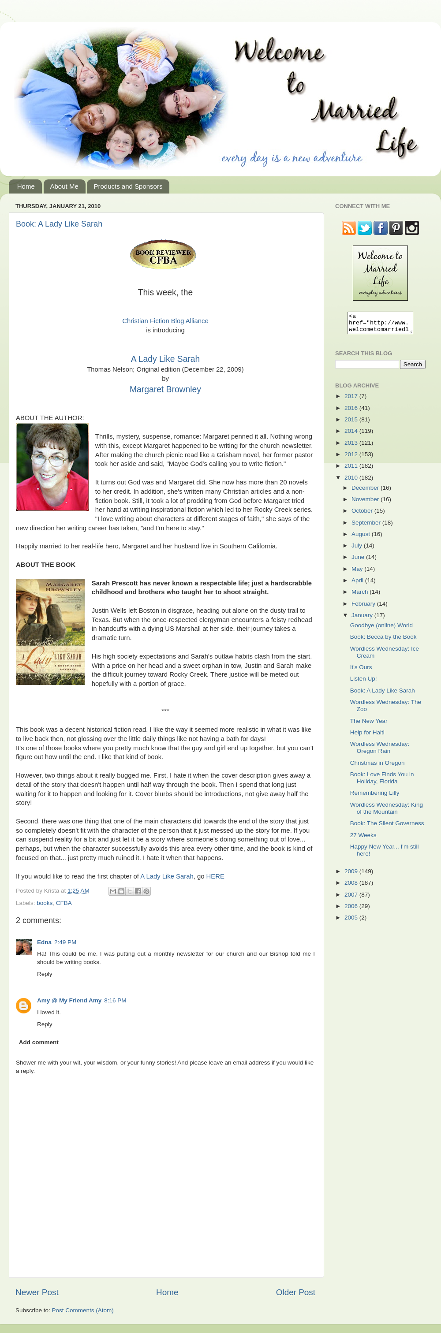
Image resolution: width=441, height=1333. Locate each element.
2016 (351, 412)
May (357, 573)
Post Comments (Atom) (83, 1310)
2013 (351, 446)
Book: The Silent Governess (387, 827)
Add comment (39, 1042)
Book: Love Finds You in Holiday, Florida (382, 782)
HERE (215, 876)
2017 (351, 400)
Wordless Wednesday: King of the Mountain (386, 812)
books (44, 903)
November (366, 503)
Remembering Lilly (375, 796)
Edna (44, 942)
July (357, 549)
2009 (351, 875)
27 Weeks (363, 839)
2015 (351, 423)
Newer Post (37, 1292)
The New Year (369, 725)
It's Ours (361, 671)
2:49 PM (65, 942)
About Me (64, 186)
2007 (351, 898)
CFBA (64, 903)
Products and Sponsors (127, 186)
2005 (351, 921)
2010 (351, 481)
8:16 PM (115, 1000)
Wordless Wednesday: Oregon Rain (380, 751)
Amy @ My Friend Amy (69, 1000)
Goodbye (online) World (381, 629)
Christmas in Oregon (377, 766)
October (362, 514)
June (358, 561)
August (361, 538)
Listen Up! (363, 682)
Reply (44, 974)
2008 (351, 886)
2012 (351, 458)
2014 (351, 435)
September (366, 526)
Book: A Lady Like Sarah (59, 224)
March (360, 595)
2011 (351, 469)
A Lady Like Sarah (165, 359)
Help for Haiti (367, 736)
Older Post (295, 1292)
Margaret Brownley (165, 389)
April (358, 584)
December (366, 491)
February (364, 607)
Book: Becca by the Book (383, 640)
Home (26, 186)
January (362, 619)
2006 (351, 910)
